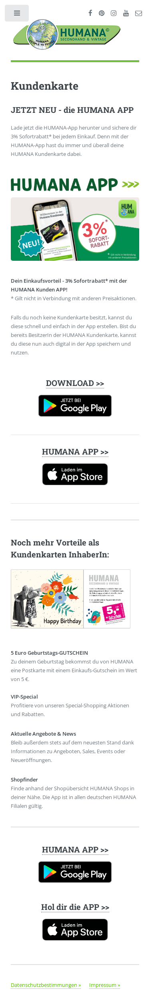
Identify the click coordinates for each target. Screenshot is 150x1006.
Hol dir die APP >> (75, 907)
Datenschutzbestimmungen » (46, 984)
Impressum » (104, 984)
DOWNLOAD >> (75, 383)
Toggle (17, 15)
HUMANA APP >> (75, 451)
